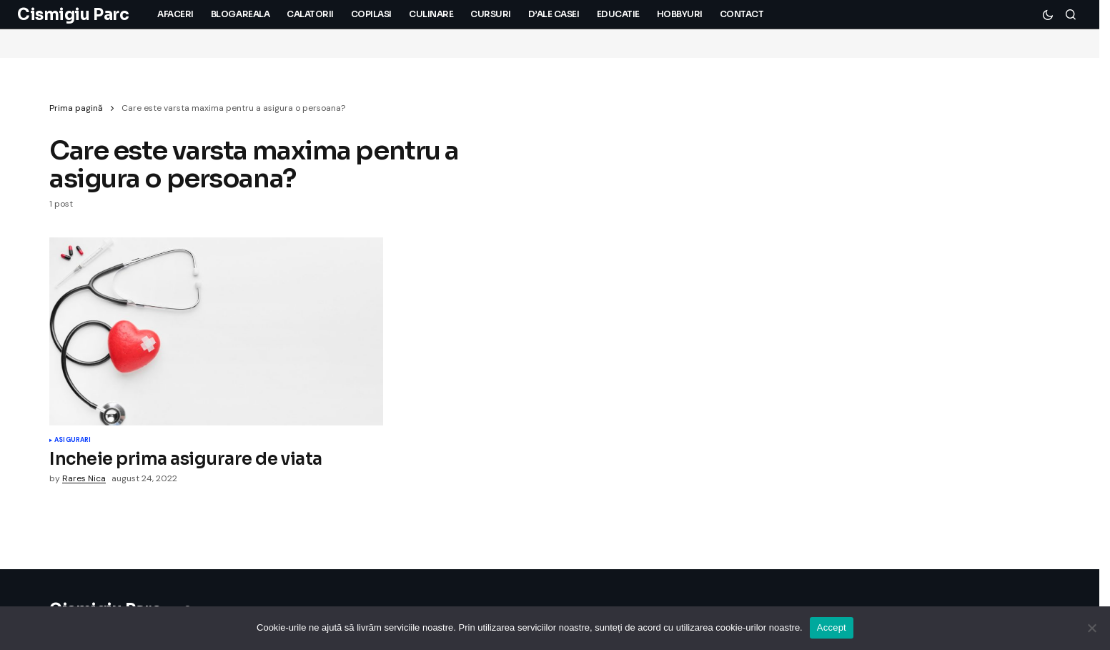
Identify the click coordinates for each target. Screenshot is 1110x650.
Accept (831, 627)
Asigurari (72, 440)
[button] (1047, 14)
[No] (1092, 628)
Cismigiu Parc (73, 14)
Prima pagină (76, 108)
